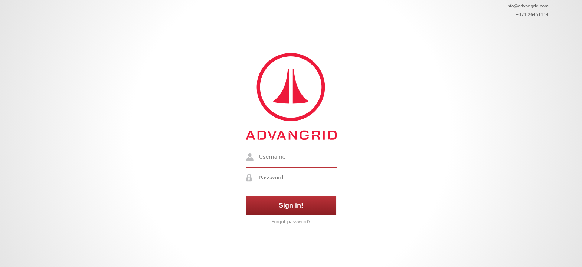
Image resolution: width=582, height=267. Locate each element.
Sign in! (291, 205)
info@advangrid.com (527, 6)
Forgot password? (290, 221)
